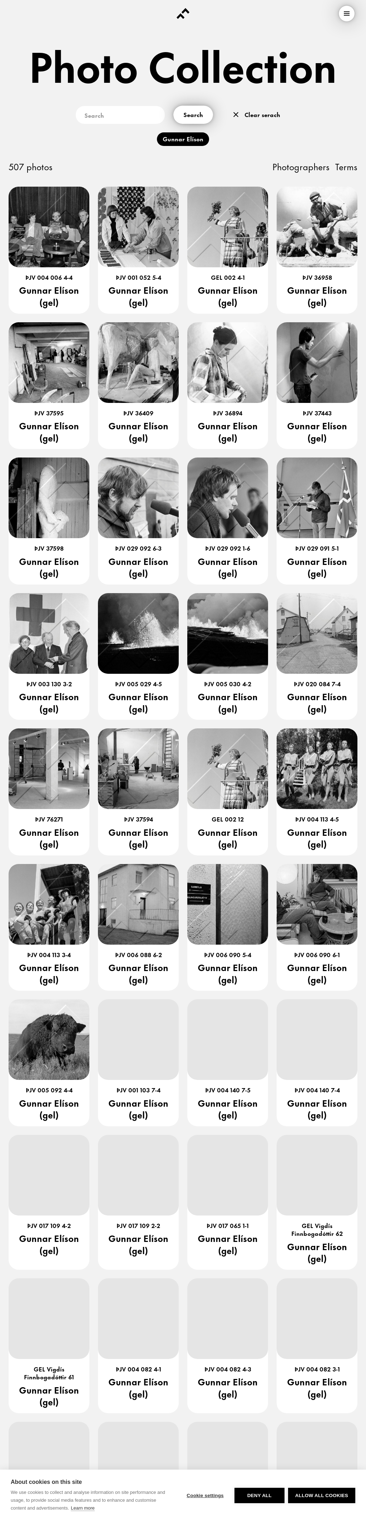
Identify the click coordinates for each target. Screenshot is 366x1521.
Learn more (82, 1508)
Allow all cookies (321, 1495)
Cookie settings (205, 1495)
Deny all (259, 1495)
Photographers (301, 166)
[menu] (347, 13)
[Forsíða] (183, 13)
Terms (346, 166)
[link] (48, 1378)
